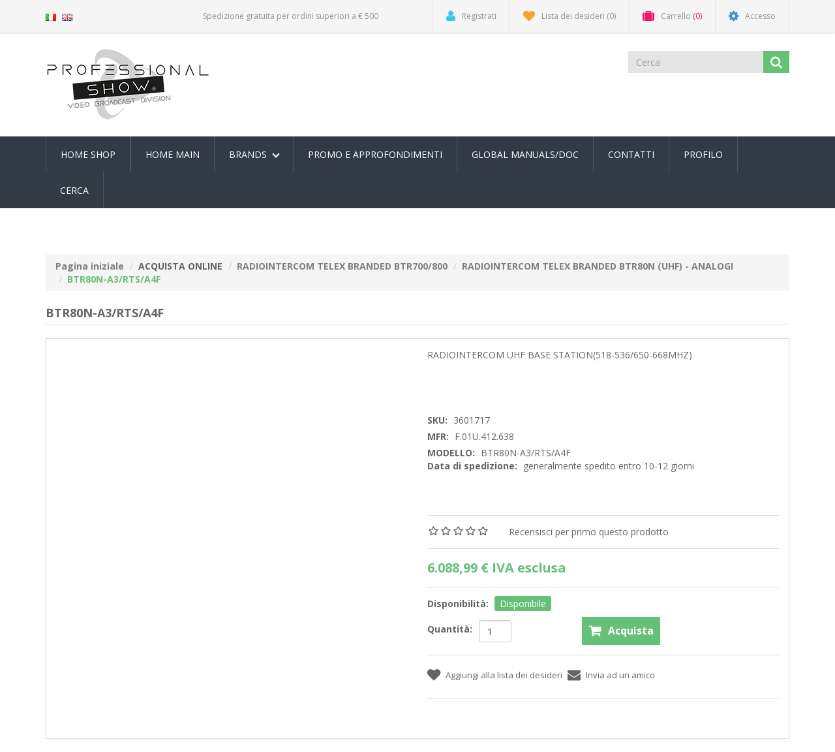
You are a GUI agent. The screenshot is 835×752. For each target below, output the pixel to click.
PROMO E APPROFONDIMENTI (375, 154)
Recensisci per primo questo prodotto (589, 531)
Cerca (74, 190)
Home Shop (88, 154)
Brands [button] (254, 154)
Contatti (631, 154)
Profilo (703, 154)
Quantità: (449, 629)
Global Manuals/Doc (525, 154)
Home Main (172, 154)
